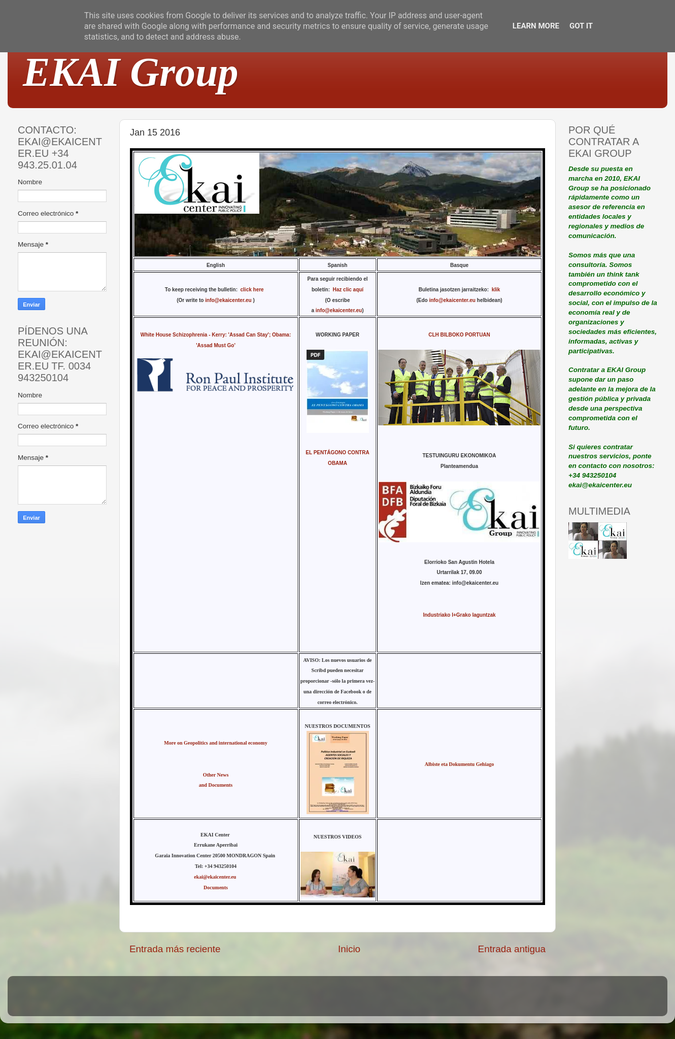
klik (496, 289)
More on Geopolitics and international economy (215, 743)
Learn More (536, 25)
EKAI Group (131, 72)
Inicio (349, 949)
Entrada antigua (512, 949)
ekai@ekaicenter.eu (216, 877)
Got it (581, 25)
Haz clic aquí (348, 289)
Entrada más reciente (175, 949)
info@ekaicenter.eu (229, 300)
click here (254, 289)
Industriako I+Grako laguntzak (459, 615)
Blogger (404, 1000)
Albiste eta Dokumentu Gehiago (459, 764)
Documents (216, 887)
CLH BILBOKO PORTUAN (459, 335)
